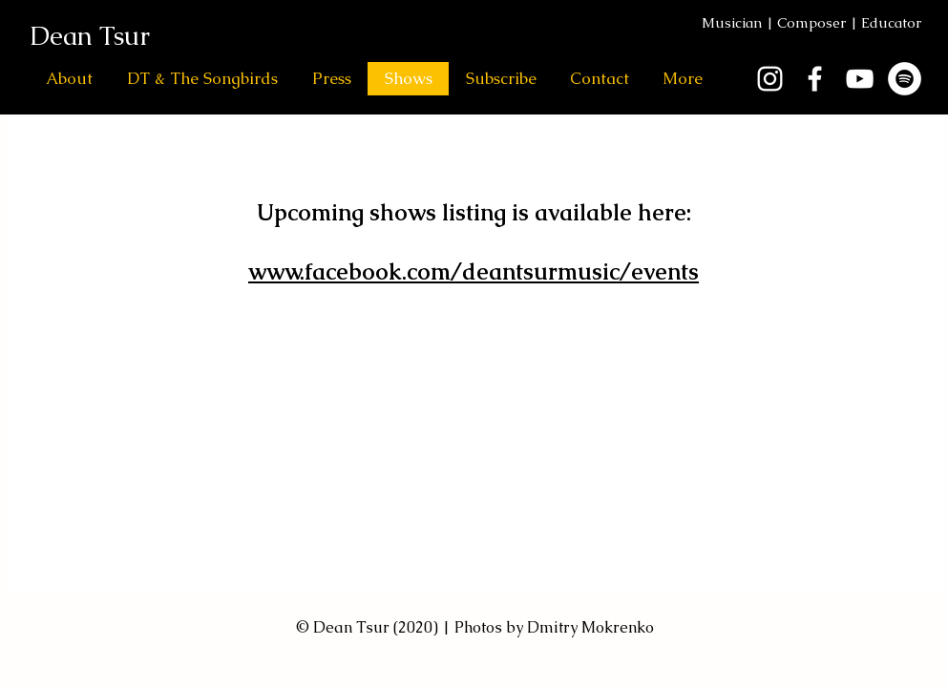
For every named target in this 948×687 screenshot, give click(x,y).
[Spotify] (904, 78)
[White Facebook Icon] (815, 78)
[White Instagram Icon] (770, 78)
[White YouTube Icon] (859, 78)
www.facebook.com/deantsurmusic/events (473, 271)
